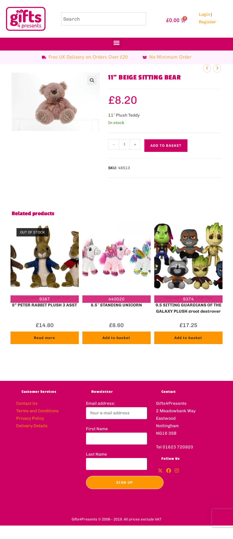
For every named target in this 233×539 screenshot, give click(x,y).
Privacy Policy (30, 418)
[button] (117, 43)
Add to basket (165, 145)
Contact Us (27, 403)
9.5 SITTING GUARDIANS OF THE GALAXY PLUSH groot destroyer (188, 308)
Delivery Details (32, 425)
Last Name (96, 454)
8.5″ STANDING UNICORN (116, 305)
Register (207, 22)
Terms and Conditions (37, 410)
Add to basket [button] (116, 338)
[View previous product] (207, 68)
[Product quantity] (124, 144)
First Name (97, 428)
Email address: (100, 403)
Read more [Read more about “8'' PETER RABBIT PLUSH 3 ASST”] (44, 338)
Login (204, 14)
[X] (160, 471)
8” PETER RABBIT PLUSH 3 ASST (44, 305)
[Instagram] (177, 471)
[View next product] (217, 68)
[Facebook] (168, 471)
